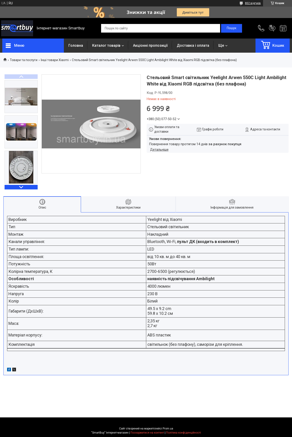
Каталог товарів (106, 45)
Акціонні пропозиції (150, 45)
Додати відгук (272, 28)
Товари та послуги (23, 60)
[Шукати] (231, 28)
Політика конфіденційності (183, 432)
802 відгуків (253, 3)
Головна (75, 45)
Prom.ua (168, 428)
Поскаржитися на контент (147, 432)
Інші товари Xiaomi (55, 60)
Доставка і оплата (193, 45)
